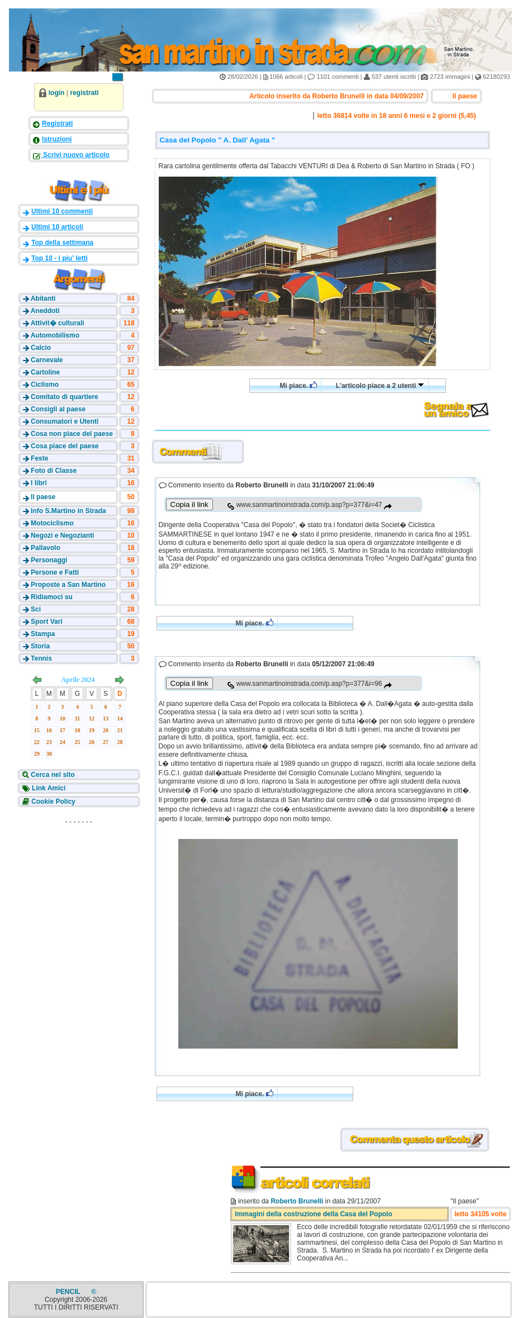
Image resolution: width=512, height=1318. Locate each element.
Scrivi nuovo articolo (75, 155)
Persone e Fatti (55, 572)
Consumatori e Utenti (64, 421)
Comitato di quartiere (64, 397)
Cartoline (45, 372)
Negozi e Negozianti (62, 535)
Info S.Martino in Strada (68, 511)
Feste (39, 458)
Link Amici (48, 788)
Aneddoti (45, 311)
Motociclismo (52, 523)
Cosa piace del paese (64, 446)
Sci (36, 609)
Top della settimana (62, 242)
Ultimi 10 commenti (62, 211)
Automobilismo (55, 335)
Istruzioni (57, 139)
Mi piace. (298, 385)
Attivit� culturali (57, 323)
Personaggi (49, 560)
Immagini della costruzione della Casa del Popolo (313, 1214)
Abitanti (43, 298)
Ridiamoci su (52, 597)
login (57, 93)
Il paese (43, 497)
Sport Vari (47, 621)
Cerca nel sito (52, 775)
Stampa (43, 634)
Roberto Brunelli (297, 1201)
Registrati (57, 123)
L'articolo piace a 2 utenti (380, 386)
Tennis (41, 658)
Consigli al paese (58, 409)
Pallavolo (45, 548)
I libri (39, 483)
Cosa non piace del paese (72, 434)
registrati (84, 93)
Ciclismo (45, 384)
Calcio (41, 348)
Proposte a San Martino (68, 585)
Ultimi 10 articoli (57, 227)
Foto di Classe (54, 471)
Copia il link (189, 504)
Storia (40, 646)
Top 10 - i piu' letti (59, 258)
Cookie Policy (52, 801)
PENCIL (69, 1292)
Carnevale (47, 360)
